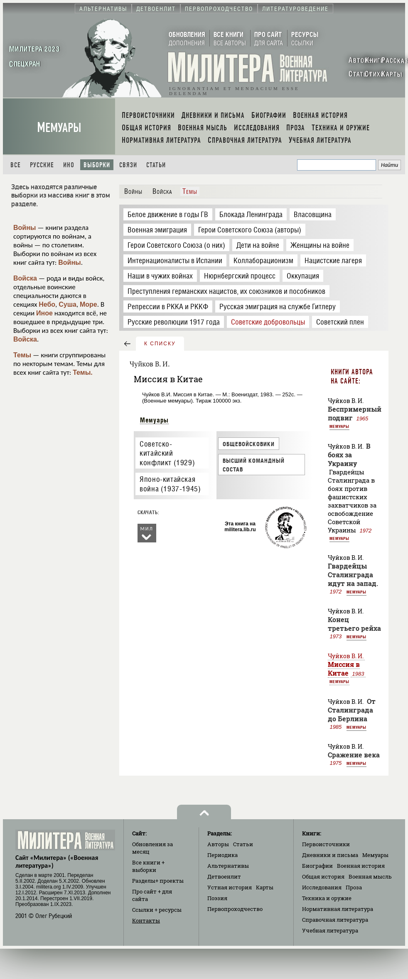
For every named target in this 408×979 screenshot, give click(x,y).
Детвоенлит (224, 876)
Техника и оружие (326, 898)
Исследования (322, 887)
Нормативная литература (337, 909)
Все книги (148, 866)
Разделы (158, 880)
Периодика (222, 855)
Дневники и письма (330, 855)
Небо (47, 304)
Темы (22, 355)
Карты (264, 887)
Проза (354, 887)
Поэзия (217, 898)
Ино (68, 165)
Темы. (83, 372)
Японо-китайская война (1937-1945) (170, 484)
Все (15, 165)
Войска (25, 278)
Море (88, 304)
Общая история (323, 876)
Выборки (97, 165)
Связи (128, 165)
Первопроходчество (235, 909)
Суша (67, 304)
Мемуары (59, 127)
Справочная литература (335, 919)
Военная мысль (370, 876)
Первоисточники (326, 844)
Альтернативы (228, 865)
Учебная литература (330, 930)
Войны (24, 227)
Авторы (218, 844)
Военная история (361, 865)
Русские (42, 165)
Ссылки (157, 909)
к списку (160, 344)
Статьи (156, 165)
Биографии (317, 865)
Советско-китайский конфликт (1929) (167, 453)
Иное (44, 313)
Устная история (229, 887)
